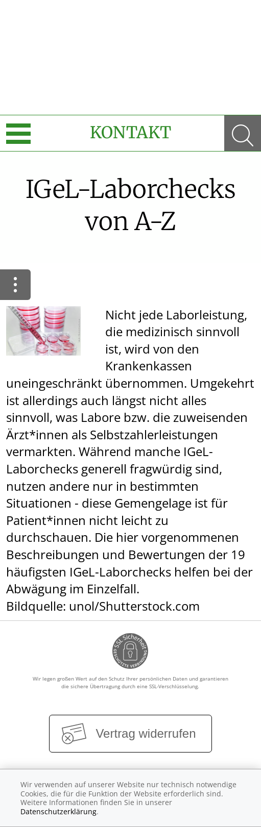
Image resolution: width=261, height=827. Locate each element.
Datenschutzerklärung (58, 811)
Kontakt (130, 132)
